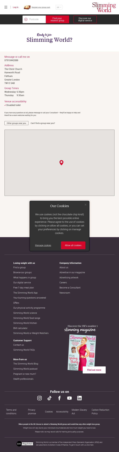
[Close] (86, 205)
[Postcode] (34, 19)
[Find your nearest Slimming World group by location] (25, 19)
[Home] (104, 7)
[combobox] (45, 19)
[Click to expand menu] (5, 7)
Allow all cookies (73, 245)
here (91, 445)
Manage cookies (43, 245)
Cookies (49, 411)
